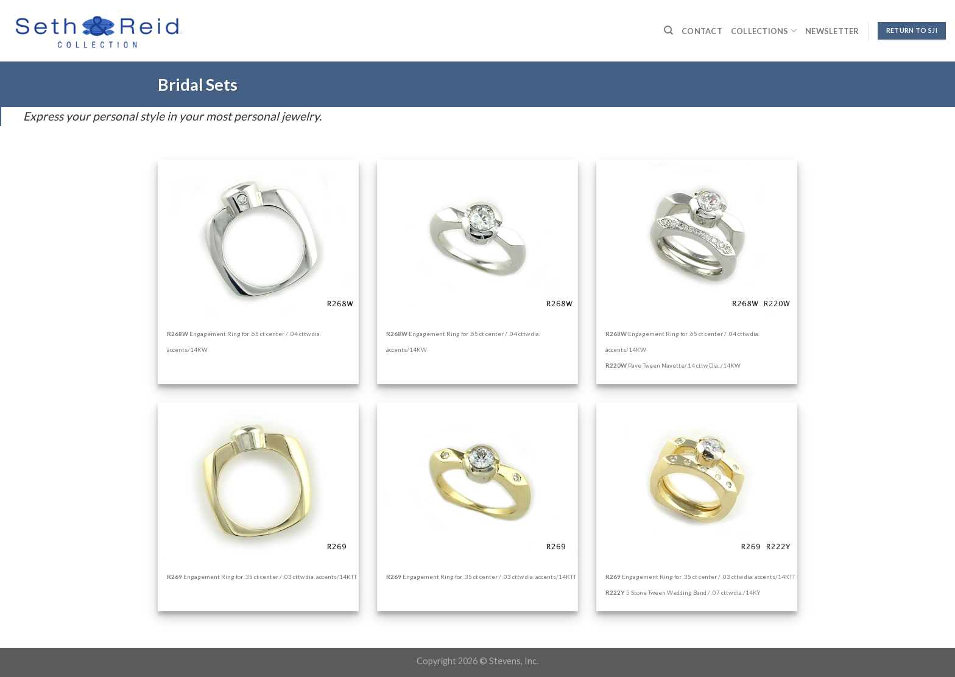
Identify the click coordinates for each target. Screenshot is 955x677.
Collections (764, 31)
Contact (702, 31)
